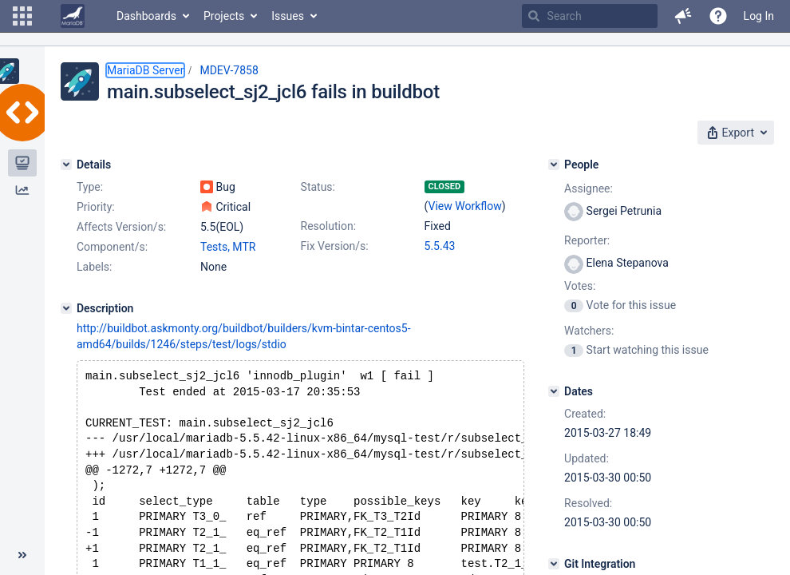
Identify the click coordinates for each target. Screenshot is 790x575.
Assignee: (588, 188)
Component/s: (112, 246)
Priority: (96, 206)
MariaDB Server (145, 70)
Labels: (94, 266)
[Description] (66, 308)
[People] (553, 164)
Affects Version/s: (121, 226)
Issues (287, 16)
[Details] (66, 164)
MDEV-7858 (228, 70)
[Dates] (553, 391)
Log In (759, 16)
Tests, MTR (227, 246)
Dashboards (146, 16)
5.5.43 (440, 246)
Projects (223, 16)
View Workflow (465, 206)
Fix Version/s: (335, 246)
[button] (22, 16)
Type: (90, 186)
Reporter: (587, 240)
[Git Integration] (553, 563)
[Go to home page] (73, 16)
